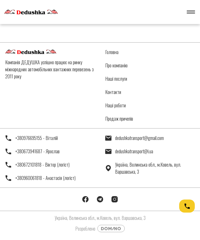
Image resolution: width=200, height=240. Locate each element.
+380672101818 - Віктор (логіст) (37, 164)
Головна (111, 52)
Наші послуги (116, 78)
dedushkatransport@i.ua (129, 151)
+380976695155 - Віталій (31, 138)
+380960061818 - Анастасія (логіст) (40, 178)
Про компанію (116, 65)
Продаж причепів (119, 118)
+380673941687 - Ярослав (32, 151)
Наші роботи (115, 105)
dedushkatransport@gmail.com (134, 138)
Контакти (113, 92)
